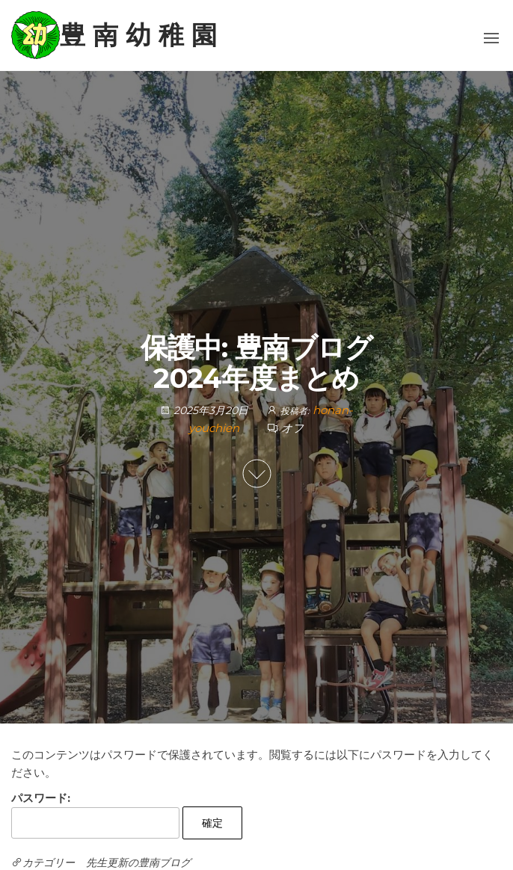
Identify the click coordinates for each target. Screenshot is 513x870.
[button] (491, 38)
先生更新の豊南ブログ (138, 862)
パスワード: (95, 815)
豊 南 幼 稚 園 (138, 35)
